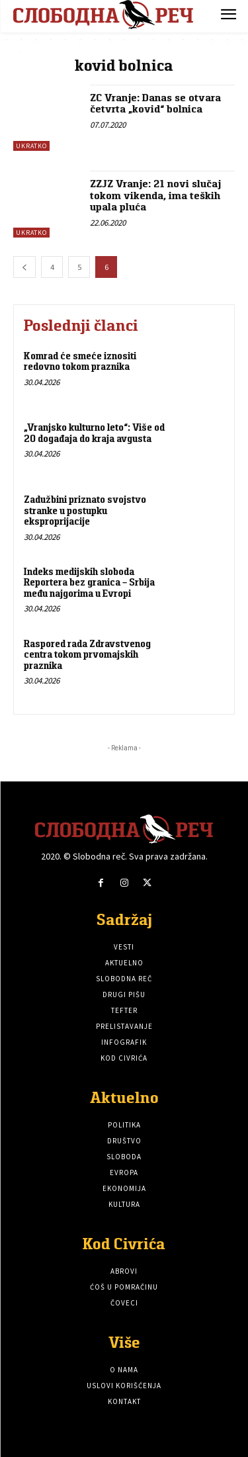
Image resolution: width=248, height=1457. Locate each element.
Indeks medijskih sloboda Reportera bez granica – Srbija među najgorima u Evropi (89, 582)
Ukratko (31, 146)
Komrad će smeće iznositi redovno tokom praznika (80, 361)
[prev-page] (24, 267)
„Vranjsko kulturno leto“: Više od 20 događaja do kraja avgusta (94, 432)
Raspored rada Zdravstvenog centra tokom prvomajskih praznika (87, 654)
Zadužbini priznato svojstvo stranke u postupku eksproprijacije (85, 510)
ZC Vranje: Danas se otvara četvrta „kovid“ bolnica (155, 103)
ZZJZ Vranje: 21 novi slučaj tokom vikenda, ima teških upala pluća (155, 195)
